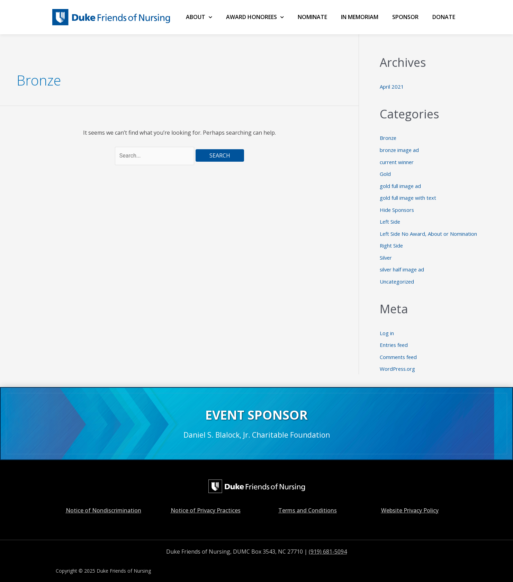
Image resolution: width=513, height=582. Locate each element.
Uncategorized (397, 278)
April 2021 (392, 86)
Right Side (392, 242)
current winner (397, 161)
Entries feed (394, 340)
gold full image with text (408, 195)
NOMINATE (312, 17)
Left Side (390, 219)
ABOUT (199, 17)
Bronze (388, 137)
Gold (385, 172)
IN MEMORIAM (359, 17)
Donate (443, 17)
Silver (386, 254)
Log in (387, 329)
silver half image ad (402, 266)
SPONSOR (405, 17)
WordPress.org (398, 364)
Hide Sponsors (397, 207)
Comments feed (399, 352)
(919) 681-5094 (328, 546)
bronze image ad (400, 149)
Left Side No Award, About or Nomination (429, 231)
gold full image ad (400, 184)
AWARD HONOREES (255, 17)
